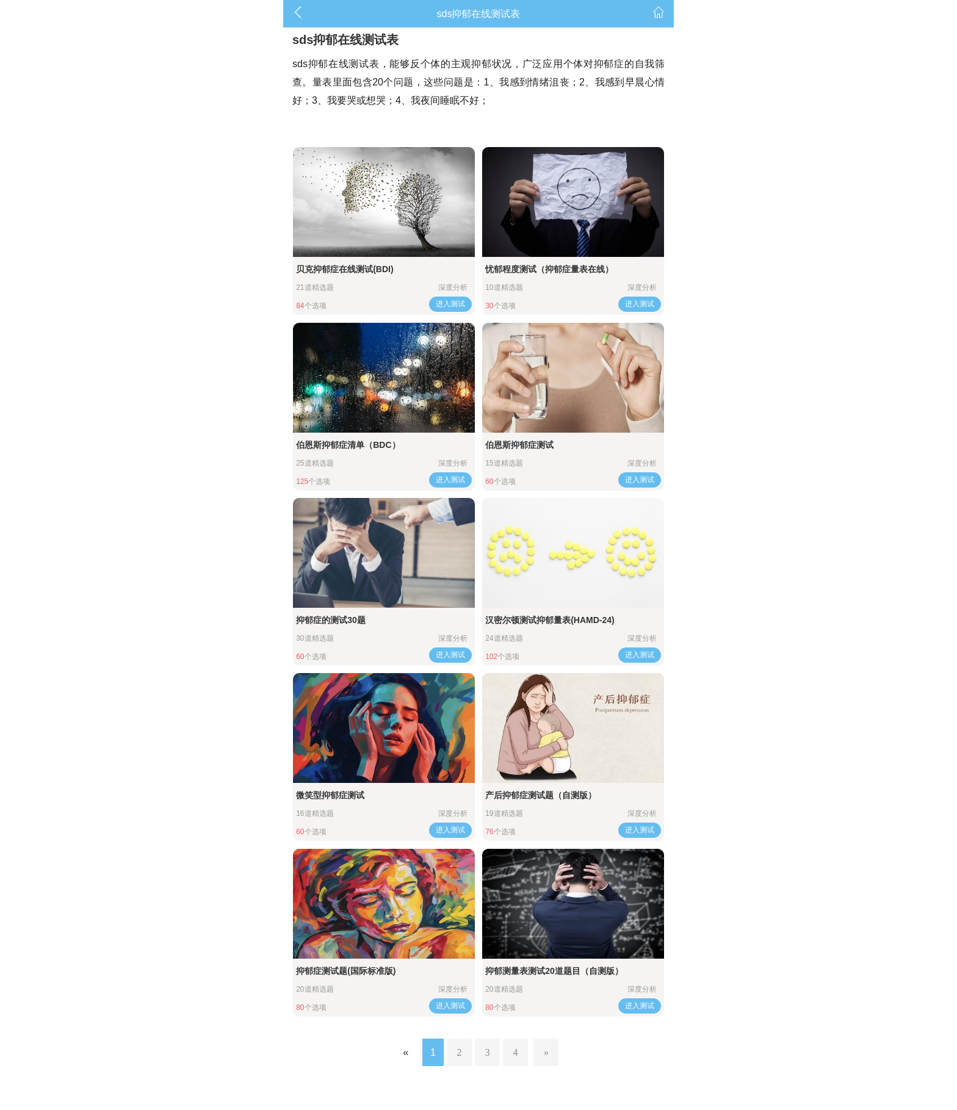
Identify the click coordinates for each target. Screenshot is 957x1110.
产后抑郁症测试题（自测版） (540, 795)
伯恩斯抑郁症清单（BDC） (348, 445)
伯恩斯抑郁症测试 (519, 445)
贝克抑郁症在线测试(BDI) (344, 269)
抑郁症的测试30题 (331, 620)
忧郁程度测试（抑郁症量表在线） (549, 269)
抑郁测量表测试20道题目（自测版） (554, 971)
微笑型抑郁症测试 (330, 795)
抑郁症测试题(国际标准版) (345, 971)
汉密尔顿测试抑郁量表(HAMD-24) (550, 620)
